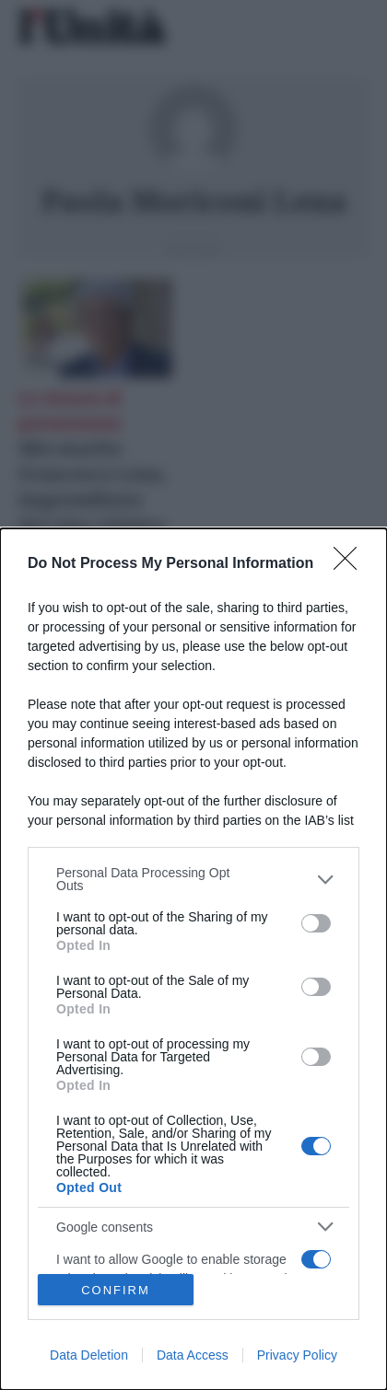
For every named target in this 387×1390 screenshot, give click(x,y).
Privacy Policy (297, 1355)
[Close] (351, 564)
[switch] (316, 923)
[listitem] (193, 879)
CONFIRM (115, 1290)
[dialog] (193, 959)
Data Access (193, 1355)
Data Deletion (89, 1355)
